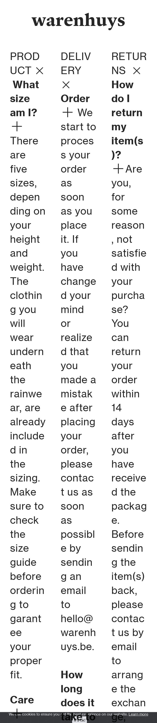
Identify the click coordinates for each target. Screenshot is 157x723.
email (73, 590)
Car (19, 699)
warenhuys (78, 19)
